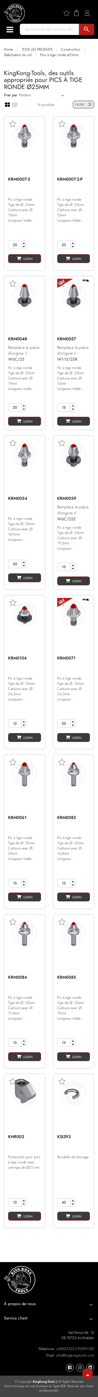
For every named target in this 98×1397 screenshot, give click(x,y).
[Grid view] (7, 104)
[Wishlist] (68, 13)
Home (8, 49)
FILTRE (83, 104)
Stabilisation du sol (18, 54)
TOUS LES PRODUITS (37, 49)
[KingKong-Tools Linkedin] (90, 1368)
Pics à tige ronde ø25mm (59, 54)
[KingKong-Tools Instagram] (80, 1368)
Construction (70, 49)
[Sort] (39, 95)
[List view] (14, 104)
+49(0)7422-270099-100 (75, 1348)
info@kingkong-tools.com (75, 1355)
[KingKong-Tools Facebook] (70, 1368)
